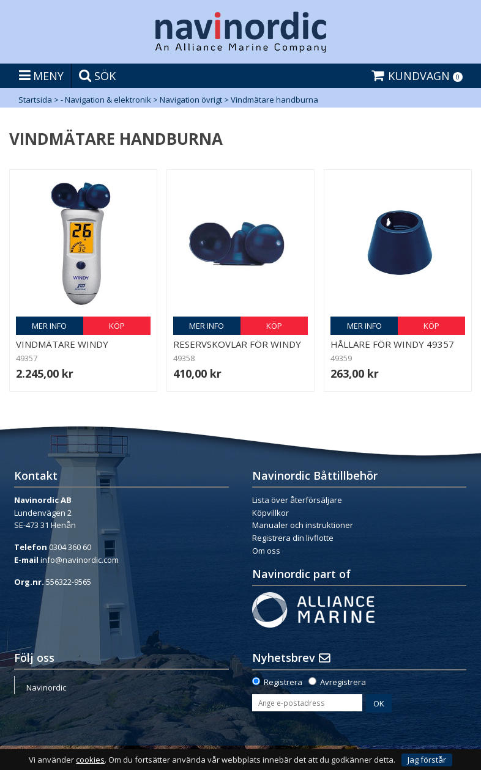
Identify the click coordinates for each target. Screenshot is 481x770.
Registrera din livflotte (293, 537)
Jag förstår (427, 759)
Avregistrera (343, 682)
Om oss (266, 550)
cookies (90, 760)
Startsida (35, 99)
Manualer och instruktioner (302, 524)
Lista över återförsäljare (297, 499)
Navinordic (46, 687)
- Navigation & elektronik (106, 99)
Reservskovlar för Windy (237, 344)
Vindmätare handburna (274, 99)
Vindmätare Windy (62, 344)
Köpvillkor (270, 512)
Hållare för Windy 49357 (392, 344)
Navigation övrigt (191, 99)
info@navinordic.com (79, 559)
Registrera (283, 682)
